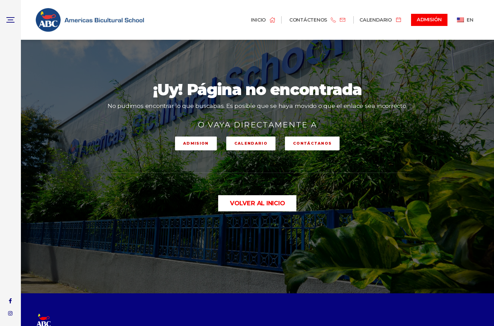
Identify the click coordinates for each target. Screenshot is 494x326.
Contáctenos (308, 20)
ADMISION (196, 143)
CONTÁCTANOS (312, 143)
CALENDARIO (250, 143)
